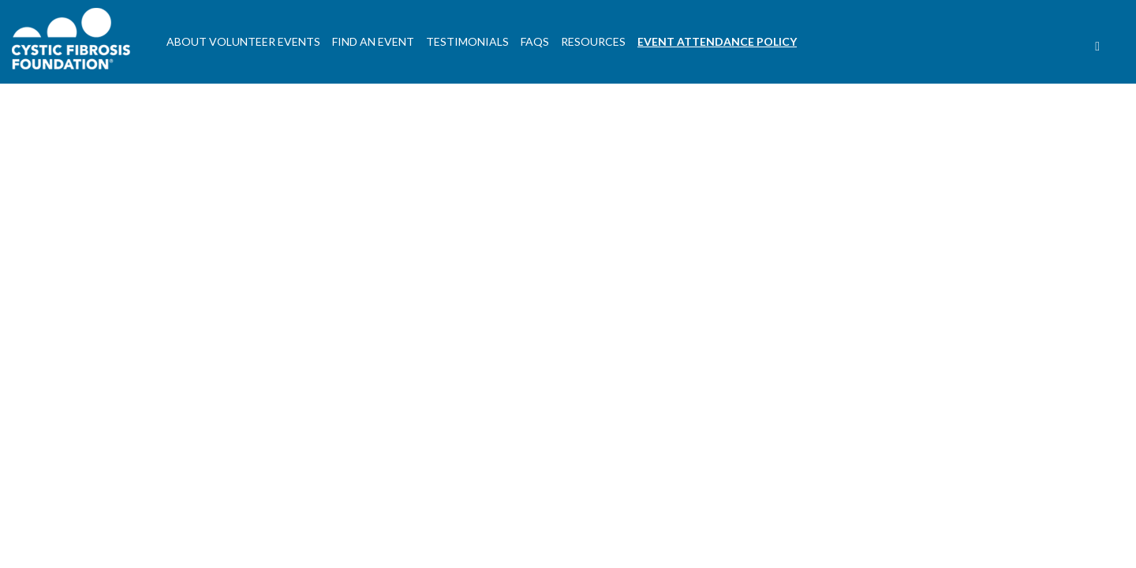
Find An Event (373, 41)
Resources (593, 41)
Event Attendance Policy (717, 41)
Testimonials (467, 41)
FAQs (535, 41)
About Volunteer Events (243, 41)
